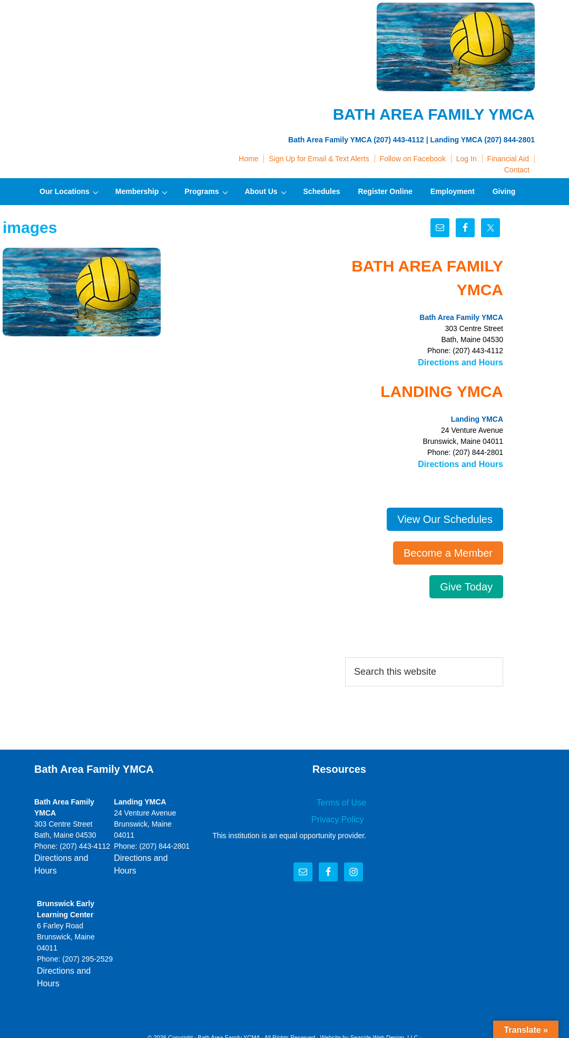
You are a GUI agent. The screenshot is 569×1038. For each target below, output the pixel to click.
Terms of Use (344, 798)
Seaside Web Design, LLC (384, 1006)
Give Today (466, 583)
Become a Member (448, 550)
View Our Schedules (445, 516)
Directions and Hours (465, 361)
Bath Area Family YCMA (229, 1006)
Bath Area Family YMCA (113, 31)
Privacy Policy (342, 814)
